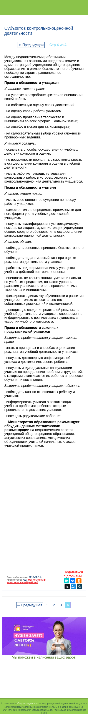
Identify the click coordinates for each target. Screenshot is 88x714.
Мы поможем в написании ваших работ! (44, 657)
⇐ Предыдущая (30, 45)
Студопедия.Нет (27, 703)
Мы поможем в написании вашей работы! (26, 581)
